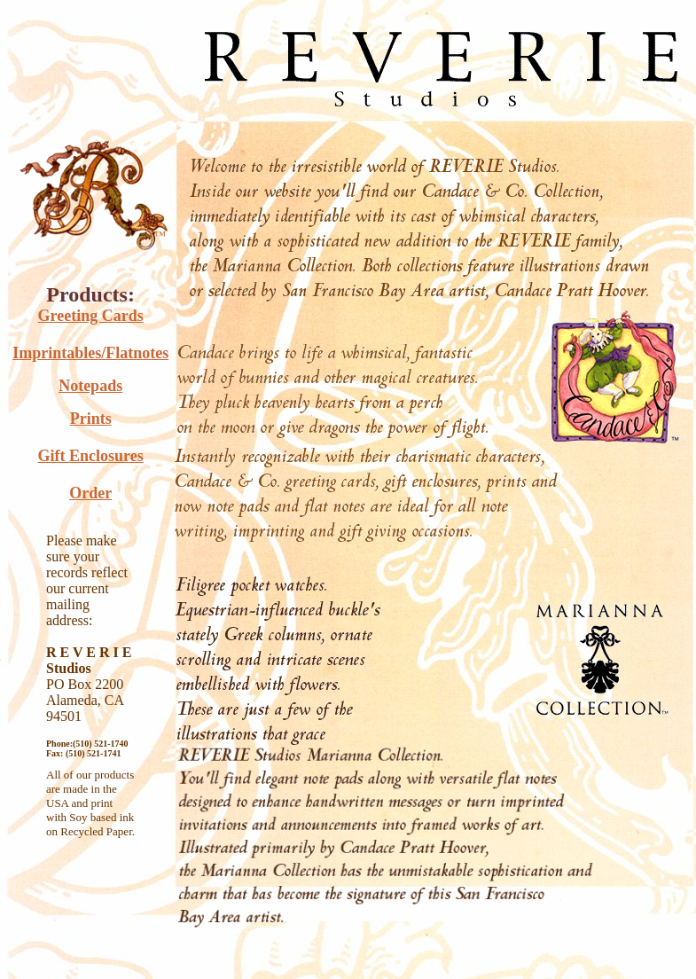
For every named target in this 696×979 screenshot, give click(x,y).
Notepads (90, 386)
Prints (91, 418)
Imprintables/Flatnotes (90, 353)
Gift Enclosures (91, 456)
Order (90, 493)
